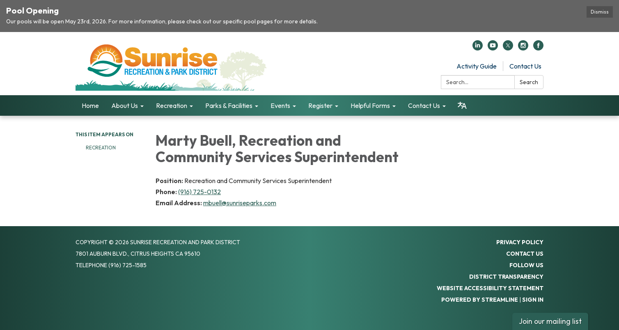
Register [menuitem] (320, 105)
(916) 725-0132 (199, 192)
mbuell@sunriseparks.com (239, 203)
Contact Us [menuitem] (424, 105)
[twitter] (508, 48)
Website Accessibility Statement (490, 288)
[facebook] (538, 48)
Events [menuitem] (280, 105)
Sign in (532, 299)
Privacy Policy (519, 242)
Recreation (101, 147)
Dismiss (600, 12)
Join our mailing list (550, 321)
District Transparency (506, 276)
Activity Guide (476, 66)
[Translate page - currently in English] (462, 105)
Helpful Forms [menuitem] (370, 105)
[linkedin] (477, 48)
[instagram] (523, 48)
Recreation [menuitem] (171, 105)
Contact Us (525, 66)
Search (529, 82)
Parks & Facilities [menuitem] (228, 105)
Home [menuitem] (90, 105)
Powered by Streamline (479, 299)
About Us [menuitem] (124, 105)
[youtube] (493, 48)
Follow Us (526, 265)
